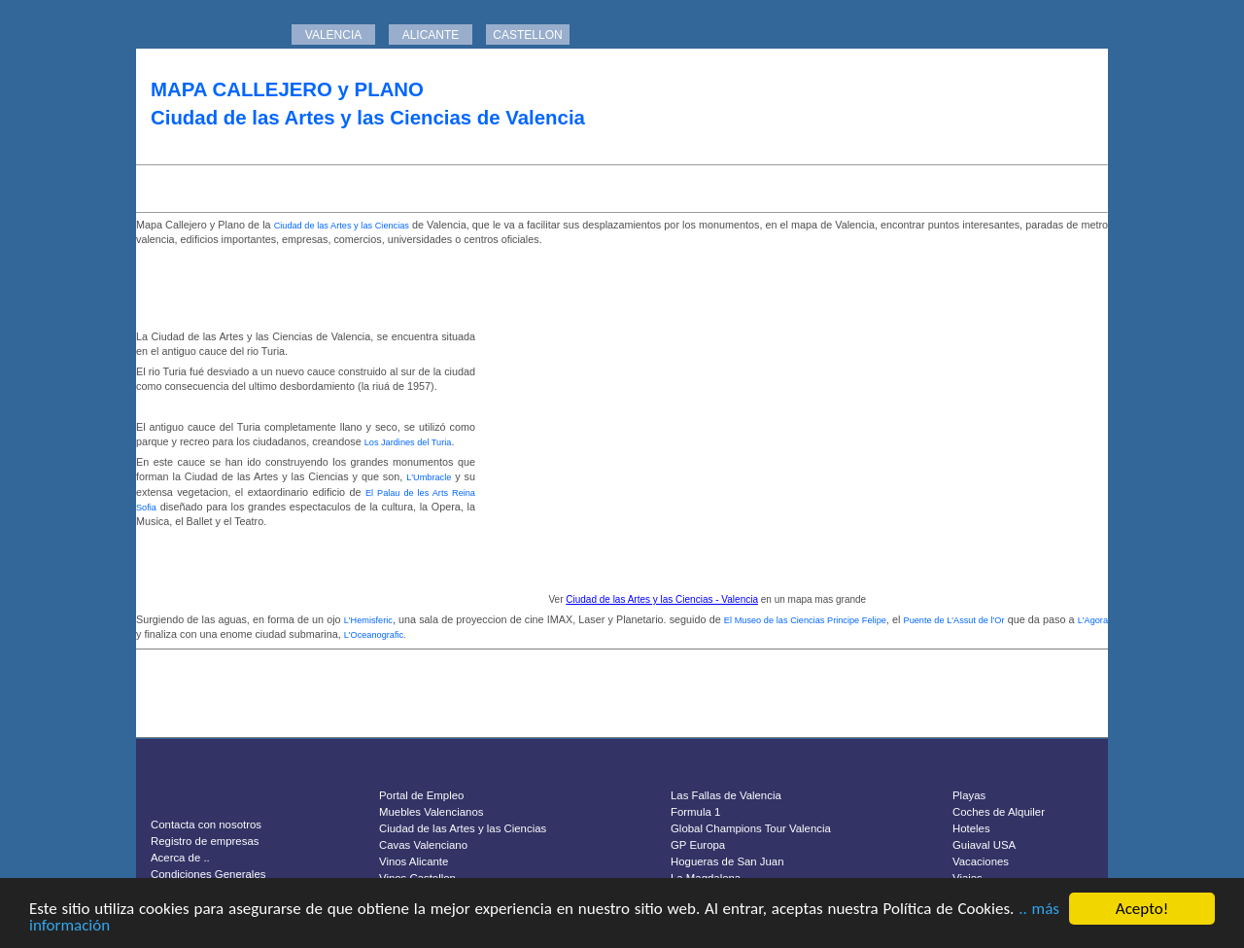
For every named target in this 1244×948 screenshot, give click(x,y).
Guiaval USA (984, 845)
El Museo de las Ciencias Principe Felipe (805, 620)
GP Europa (698, 845)
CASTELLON (527, 35)
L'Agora (1093, 620)
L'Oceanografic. (375, 635)
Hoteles (971, 828)
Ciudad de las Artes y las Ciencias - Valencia (662, 599)
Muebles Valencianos (431, 812)
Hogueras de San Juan (727, 861)
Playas (968, 795)
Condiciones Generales (208, 874)
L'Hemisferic (368, 620)
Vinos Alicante (413, 861)
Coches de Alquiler (998, 812)
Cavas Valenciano (423, 845)
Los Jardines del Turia (408, 442)
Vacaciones (980, 861)
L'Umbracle (428, 477)
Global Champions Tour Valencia (751, 828)
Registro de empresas (205, 841)
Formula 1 (695, 812)
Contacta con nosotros (206, 824)
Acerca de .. (180, 857)
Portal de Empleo (421, 795)
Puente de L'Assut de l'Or (954, 620)
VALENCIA (333, 35)
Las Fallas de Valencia (726, 795)
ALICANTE (431, 35)
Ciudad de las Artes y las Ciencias (341, 225)
